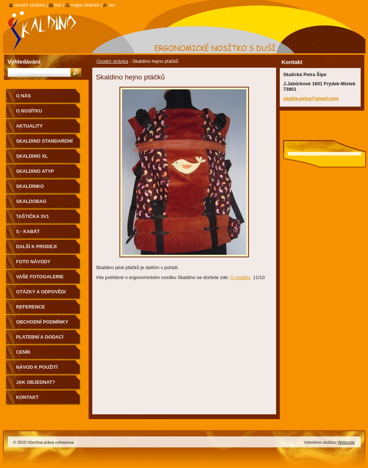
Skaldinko (30, 186)
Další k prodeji (36, 246)
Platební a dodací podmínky (40, 339)
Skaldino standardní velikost (44, 143)
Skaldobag (31, 201)
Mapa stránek (85, 5)
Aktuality (29, 126)
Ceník (23, 352)
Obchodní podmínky (42, 322)
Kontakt (27, 397)
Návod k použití (37, 367)
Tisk (57, 5)
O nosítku (240, 277)
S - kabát (28, 231)
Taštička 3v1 (32, 216)
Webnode (346, 442)
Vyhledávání (24, 61)
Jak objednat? (35, 382)
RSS (112, 5)
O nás (23, 96)
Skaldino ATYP (35, 171)
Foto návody (33, 261)
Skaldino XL (32, 156)
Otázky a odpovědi (41, 291)
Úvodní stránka (112, 61)
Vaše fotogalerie (40, 276)
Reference (30, 307)
